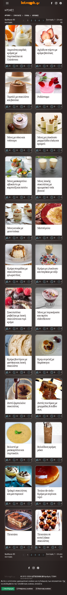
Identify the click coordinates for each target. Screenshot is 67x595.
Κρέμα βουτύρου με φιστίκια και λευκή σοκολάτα (17, 362)
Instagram (56, 3)
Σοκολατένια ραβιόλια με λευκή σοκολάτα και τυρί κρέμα (16, 317)
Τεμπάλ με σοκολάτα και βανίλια (18, 98)
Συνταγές (17, 15)
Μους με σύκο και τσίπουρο (16, 138)
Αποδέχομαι (8, 589)
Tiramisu (12, 534)
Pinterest (60, 3)
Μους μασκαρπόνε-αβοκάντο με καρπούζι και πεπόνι (17, 184)
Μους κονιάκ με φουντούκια (15, 229)
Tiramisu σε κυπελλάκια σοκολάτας (43, 537)
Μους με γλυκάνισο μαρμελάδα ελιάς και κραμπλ (48, 140)
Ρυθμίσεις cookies (25, 589)
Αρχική (7, 15)
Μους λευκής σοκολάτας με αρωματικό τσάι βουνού (45, 185)
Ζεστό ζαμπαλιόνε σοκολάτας (16, 404)
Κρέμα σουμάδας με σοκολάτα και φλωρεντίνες (17, 272)
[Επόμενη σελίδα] (43, 20)
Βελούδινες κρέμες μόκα (46, 448)
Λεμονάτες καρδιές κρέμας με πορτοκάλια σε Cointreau (16, 54)
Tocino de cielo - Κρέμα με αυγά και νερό (46, 494)
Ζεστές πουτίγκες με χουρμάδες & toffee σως (47, 406)
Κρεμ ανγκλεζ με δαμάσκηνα (45, 360)
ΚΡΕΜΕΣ (35, 15)
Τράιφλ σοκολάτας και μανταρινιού (17, 492)
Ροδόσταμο (43, 96)
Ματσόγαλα (43, 228)
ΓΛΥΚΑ (26, 15)
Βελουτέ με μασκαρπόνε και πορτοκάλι (15, 450)
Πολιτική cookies (43, 589)
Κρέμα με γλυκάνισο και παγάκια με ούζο (47, 270)
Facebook (51, 3)
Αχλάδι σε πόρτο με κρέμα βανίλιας (47, 51)
